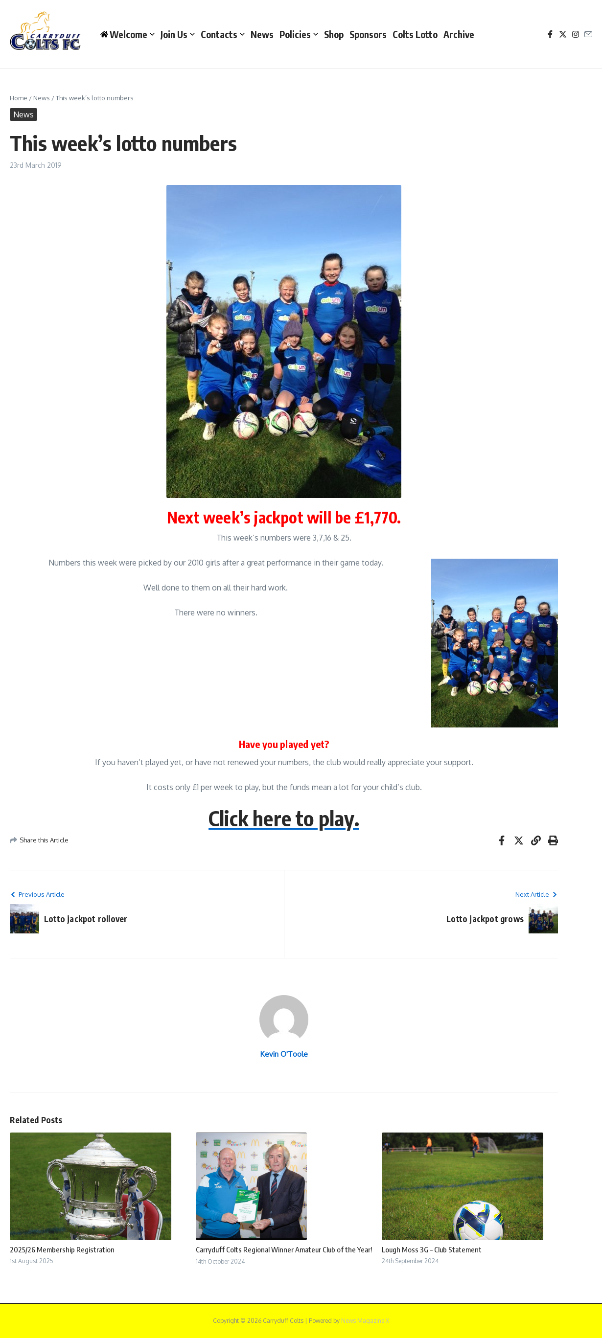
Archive (458, 34)
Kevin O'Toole (284, 1054)
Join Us (178, 34)
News (262, 34)
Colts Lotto (415, 34)
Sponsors (368, 34)
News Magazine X (365, 1320)
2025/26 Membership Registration (62, 1249)
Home (18, 98)
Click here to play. (283, 818)
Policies (298, 34)
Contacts (223, 34)
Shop (334, 34)
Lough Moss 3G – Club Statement (432, 1249)
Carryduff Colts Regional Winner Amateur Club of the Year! (284, 1249)
